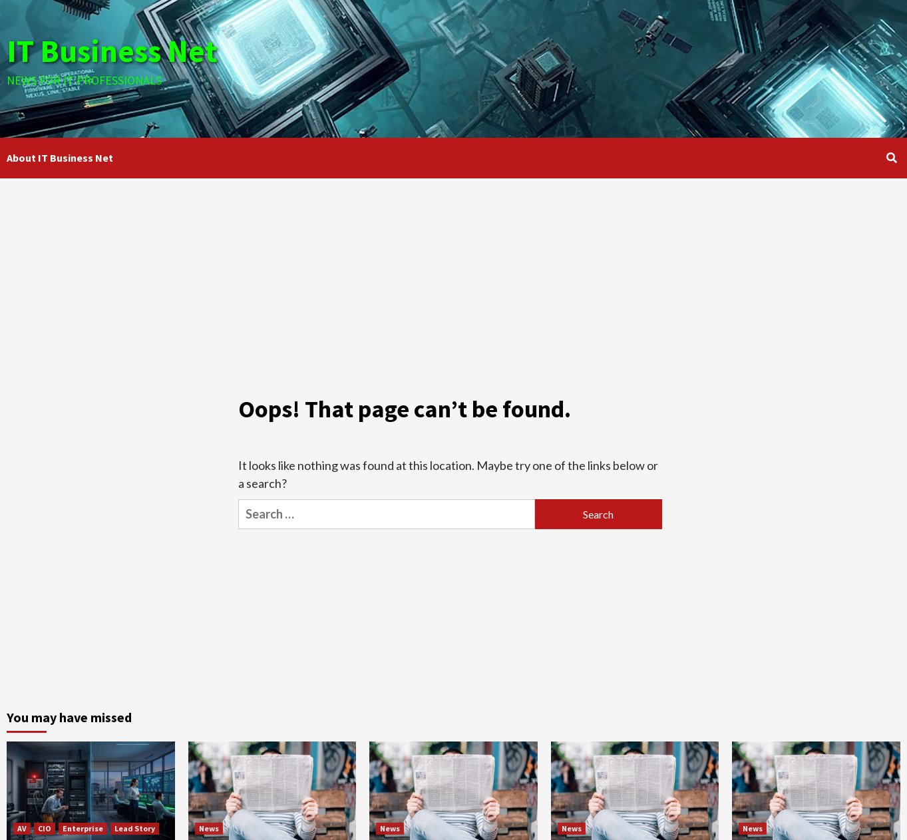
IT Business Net (114, 51)
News (209, 828)
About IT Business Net (60, 157)
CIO (44, 828)
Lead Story (134, 828)
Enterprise (83, 828)
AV (22, 828)
